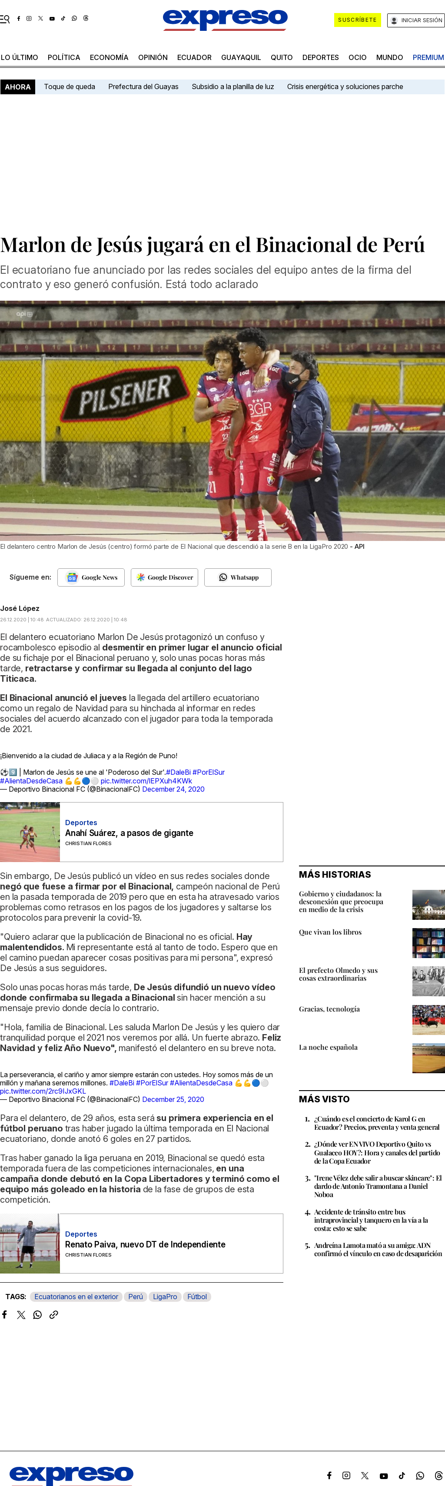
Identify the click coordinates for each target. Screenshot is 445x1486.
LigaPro (165, 1296)
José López (20, 608)
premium (428, 57)
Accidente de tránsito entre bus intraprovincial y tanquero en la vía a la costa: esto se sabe (371, 1220)
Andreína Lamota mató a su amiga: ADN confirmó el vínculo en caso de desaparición (378, 1249)
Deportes (320, 57)
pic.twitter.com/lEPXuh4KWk (146, 780)
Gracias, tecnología (329, 1008)
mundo (389, 57)
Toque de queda (69, 86)
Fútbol (197, 1296)
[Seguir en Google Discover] (164, 577)
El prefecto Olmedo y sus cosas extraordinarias (338, 973)
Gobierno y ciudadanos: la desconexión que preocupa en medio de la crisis (341, 901)
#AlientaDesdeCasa (31, 780)
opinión (153, 57)
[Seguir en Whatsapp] (238, 577)
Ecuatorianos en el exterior (76, 1296)
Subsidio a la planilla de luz (233, 86)
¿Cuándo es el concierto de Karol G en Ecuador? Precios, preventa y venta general (377, 1122)
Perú (135, 1296)
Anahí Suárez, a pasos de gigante (129, 833)
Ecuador (194, 57)
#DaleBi (178, 772)
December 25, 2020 (173, 1099)
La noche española (328, 1046)
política (64, 57)
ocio (358, 57)
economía (109, 57)
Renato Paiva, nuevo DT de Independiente (145, 1245)
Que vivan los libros (330, 931)
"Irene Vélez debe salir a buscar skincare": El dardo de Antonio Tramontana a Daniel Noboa (378, 1186)
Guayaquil (241, 57)
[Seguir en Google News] (91, 577)
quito (282, 57)
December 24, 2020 (173, 789)
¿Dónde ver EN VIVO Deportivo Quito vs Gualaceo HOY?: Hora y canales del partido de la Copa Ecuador (377, 1152)
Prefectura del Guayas (143, 86)
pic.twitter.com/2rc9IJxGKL (43, 1091)
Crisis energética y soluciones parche (345, 86)
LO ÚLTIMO (19, 57)
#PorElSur (209, 772)
